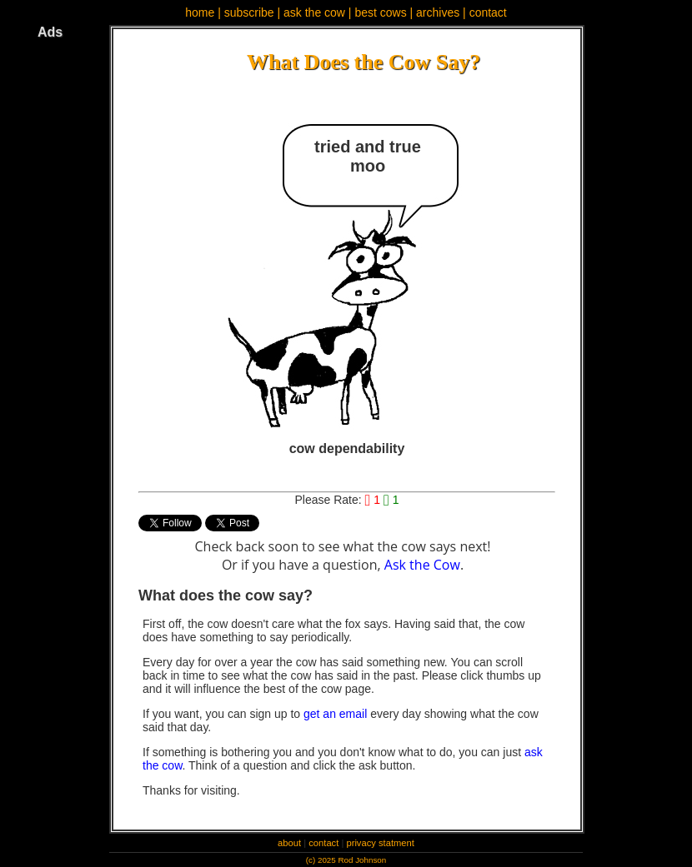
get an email (335, 713)
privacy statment (380, 843)
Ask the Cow (422, 565)
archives (437, 12)
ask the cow (314, 12)
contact (488, 12)
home (199, 12)
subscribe (249, 12)
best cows (380, 12)
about (289, 843)
